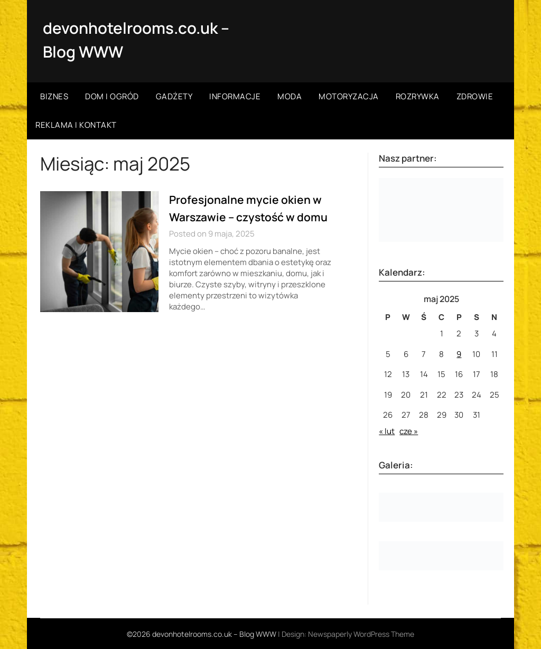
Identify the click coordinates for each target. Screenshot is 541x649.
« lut (387, 431)
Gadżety (174, 95)
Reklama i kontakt (76, 124)
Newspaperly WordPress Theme (361, 633)
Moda (289, 95)
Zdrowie (474, 95)
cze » (408, 431)
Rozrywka (418, 95)
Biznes (54, 95)
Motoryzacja (349, 95)
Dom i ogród (112, 95)
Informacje (234, 95)
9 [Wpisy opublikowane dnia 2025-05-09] (458, 353)
